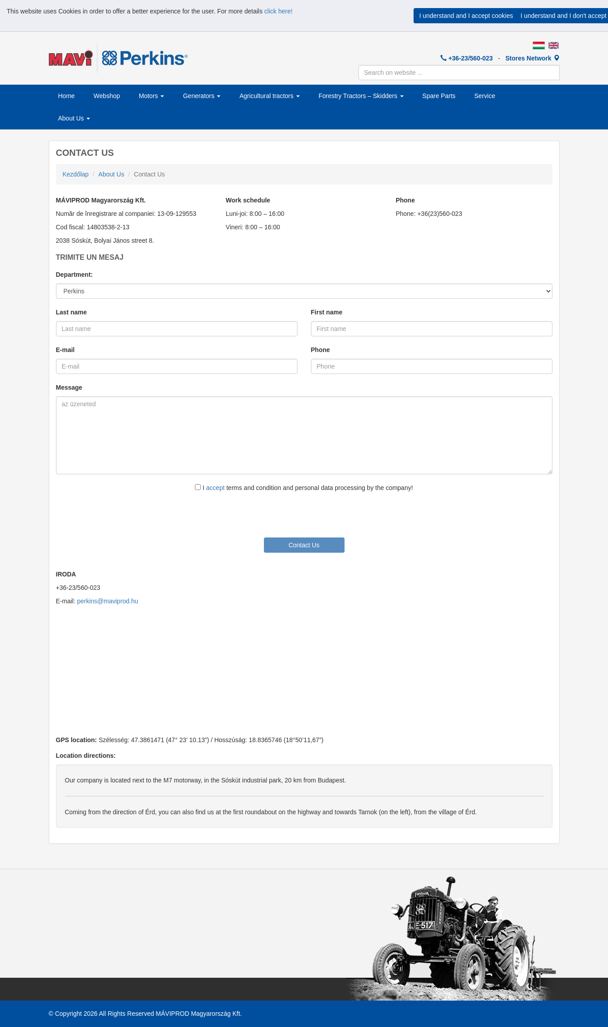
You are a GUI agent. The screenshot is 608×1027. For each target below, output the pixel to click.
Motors (151, 95)
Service (485, 95)
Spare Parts (439, 95)
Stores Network (532, 58)
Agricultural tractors (269, 95)
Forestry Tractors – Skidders (361, 95)
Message (69, 387)
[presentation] (304, 514)
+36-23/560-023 (466, 58)
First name (327, 312)
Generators (201, 95)
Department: (74, 274)
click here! (278, 11)
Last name (71, 312)
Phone (320, 349)
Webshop (107, 95)
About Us (74, 118)
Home (66, 95)
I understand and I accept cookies (466, 15)
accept (215, 487)
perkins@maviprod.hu (107, 601)
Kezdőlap (76, 174)
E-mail (65, 349)
